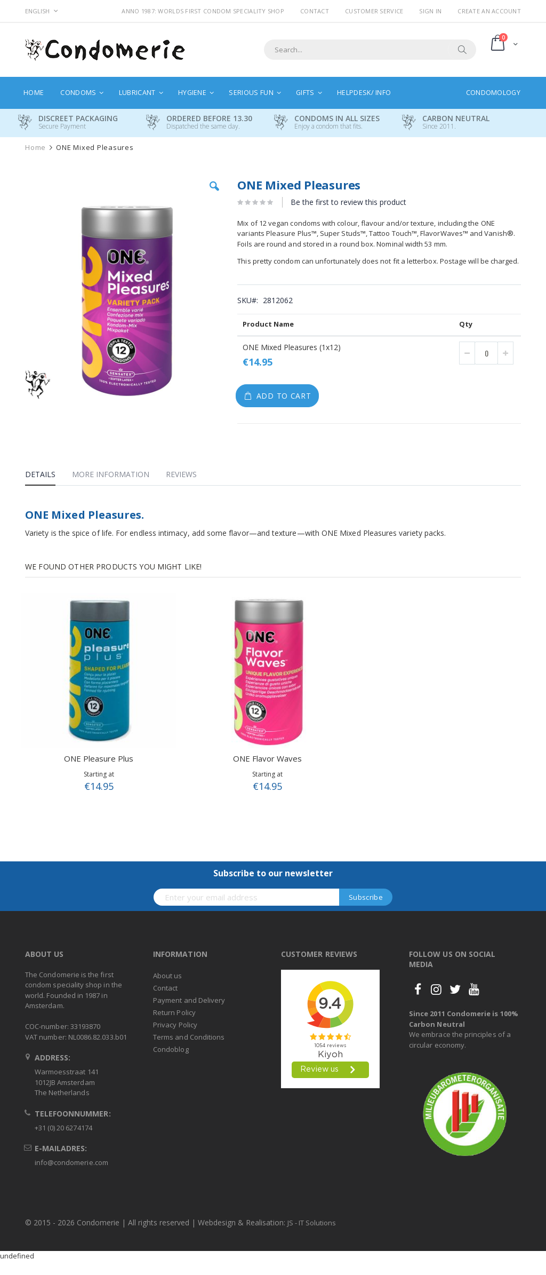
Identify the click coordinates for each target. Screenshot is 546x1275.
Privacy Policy (175, 1024)
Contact (314, 11)
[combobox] (370, 49)
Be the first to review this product (348, 202)
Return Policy (174, 1012)
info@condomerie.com (71, 1162)
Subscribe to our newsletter (273, 873)
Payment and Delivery (189, 1000)
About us (167, 975)
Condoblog (171, 1049)
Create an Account (489, 11)
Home (35, 148)
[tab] (48, 476)
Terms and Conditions (188, 1037)
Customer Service (374, 11)
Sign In (430, 11)
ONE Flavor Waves (267, 758)
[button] (214, 194)
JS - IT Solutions (311, 1223)
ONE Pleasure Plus (98, 758)
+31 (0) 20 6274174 (63, 1128)
